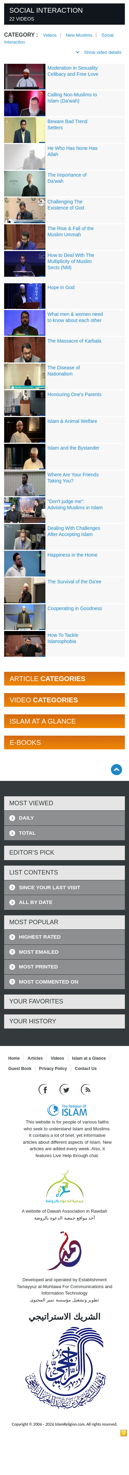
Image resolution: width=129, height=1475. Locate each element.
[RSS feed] (85, 1089)
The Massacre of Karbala (74, 341)
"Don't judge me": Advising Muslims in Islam (75, 504)
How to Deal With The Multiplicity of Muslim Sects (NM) (70, 261)
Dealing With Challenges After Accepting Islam (73, 531)
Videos (50, 35)
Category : (21, 35)
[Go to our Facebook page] (44, 1089)
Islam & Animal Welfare (72, 421)
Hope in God (61, 287)
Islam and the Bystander (73, 448)
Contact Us (86, 1068)
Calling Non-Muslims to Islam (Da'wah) (72, 98)
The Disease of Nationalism (63, 371)
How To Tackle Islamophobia (62, 638)
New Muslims (79, 35)
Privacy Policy (53, 1068)
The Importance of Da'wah (67, 178)
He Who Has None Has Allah (72, 151)
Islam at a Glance (89, 1058)
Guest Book (19, 1068)
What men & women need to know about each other (75, 317)
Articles (35, 1058)
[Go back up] (116, 769)
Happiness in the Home (72, 555)
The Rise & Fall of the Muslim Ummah (70, 231)
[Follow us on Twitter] (65, 1089)
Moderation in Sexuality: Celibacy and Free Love (73, 71)
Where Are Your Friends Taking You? (73, 478)
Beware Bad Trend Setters (67, 124)
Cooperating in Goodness (74, 608)
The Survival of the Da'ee (74, 581)
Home (14, 1058)
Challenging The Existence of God (65, 205)
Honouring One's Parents (74, 394)
